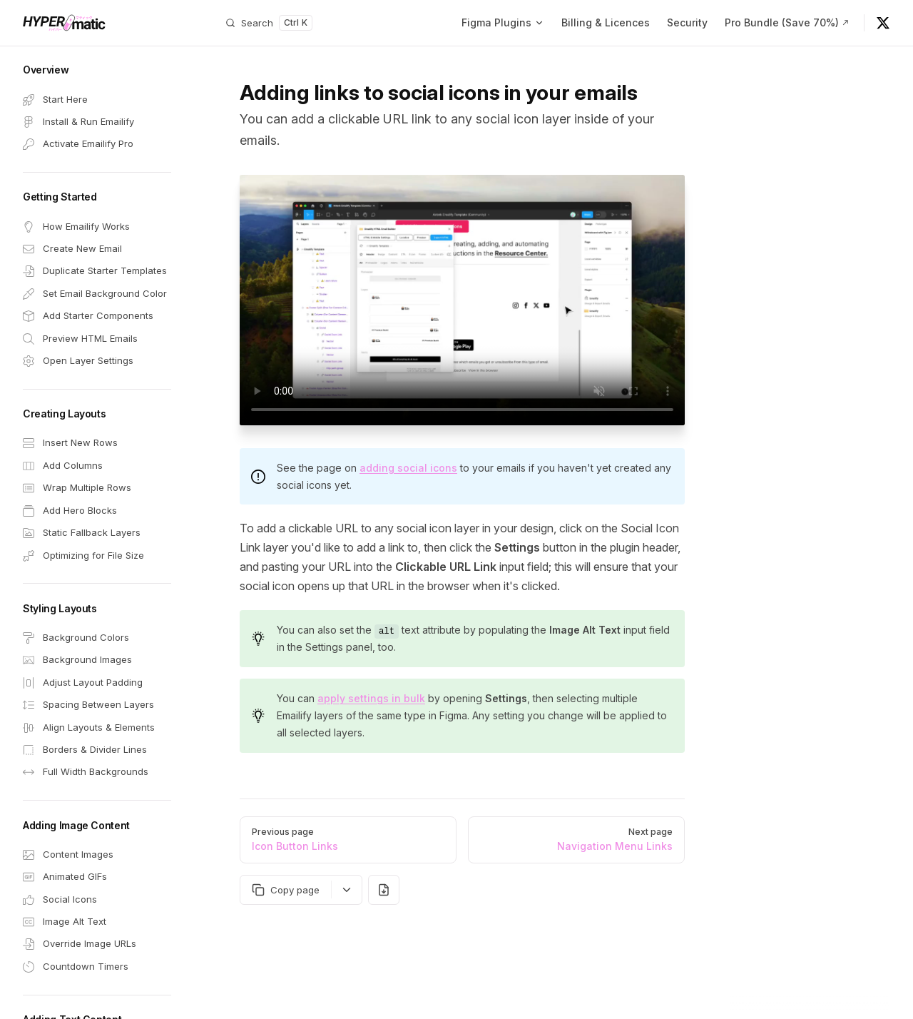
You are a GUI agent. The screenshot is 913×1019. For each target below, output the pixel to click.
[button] (97, 70)
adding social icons (408, 468)
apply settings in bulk (371, 698)
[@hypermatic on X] (883, 23)
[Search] (269, 22)
